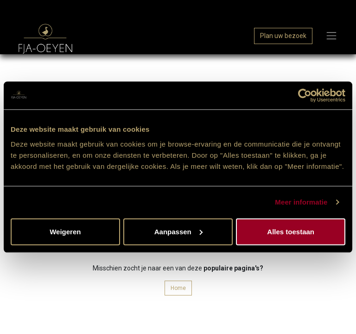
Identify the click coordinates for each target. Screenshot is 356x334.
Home (178, 288)
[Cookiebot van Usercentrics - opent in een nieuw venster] (304, 96)
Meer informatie (301, 202)
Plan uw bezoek (283, 35)
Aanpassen (178, 231)
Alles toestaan (290, 231)
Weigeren (65, 231)
